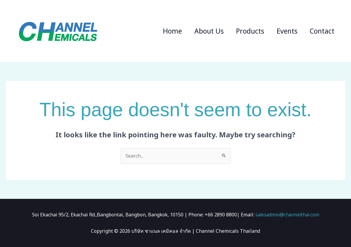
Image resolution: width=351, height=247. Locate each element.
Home (166, 31)
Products (247, 31)
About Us (204, 31)
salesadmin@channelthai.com (287, 214)
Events (285, 31)
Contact (321, 31)
